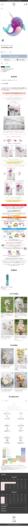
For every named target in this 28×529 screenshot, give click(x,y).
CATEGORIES (4, 506)
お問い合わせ (7, 59)
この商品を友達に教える (5, 70)
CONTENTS (3, 508)
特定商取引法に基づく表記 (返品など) (7, 68)
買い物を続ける (4, 71)
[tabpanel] (14, 24)
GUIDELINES (3, 510)
